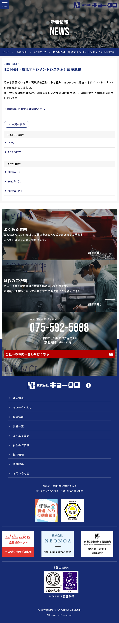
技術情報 (16, 417)
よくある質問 (18, 436)
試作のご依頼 (18, 445)
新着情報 (21, 52)
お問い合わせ (18, 473)
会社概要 (16, 464)
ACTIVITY (40, 52)
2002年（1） (13, 191)
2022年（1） (13, 181)
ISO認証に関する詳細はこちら (26, 109)
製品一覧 (16, 426)
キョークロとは (20, 407)
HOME (5, 52)
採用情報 (16, 454)
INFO (9, 143)
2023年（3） (13, 172)
